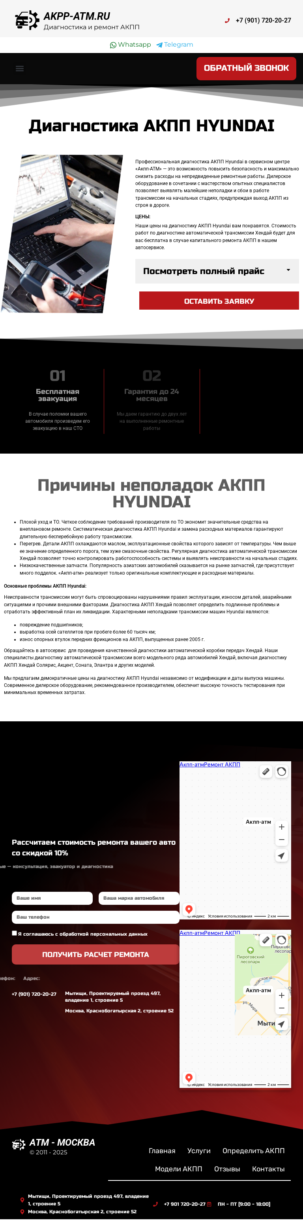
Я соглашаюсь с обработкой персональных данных (83, 935)
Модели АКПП (178, 1169)
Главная (162, 1151)
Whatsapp (130, 45)
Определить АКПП (254, 1151)
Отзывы (227, 1169)
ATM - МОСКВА (62, 1143)
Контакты (268, 1169)
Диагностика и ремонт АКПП (92, 27)
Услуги (199, 1151)
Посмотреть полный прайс (203, 272)
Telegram (174, 45)
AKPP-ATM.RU (77, 16)
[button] (19, 69)
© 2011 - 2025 (48, 1153)
